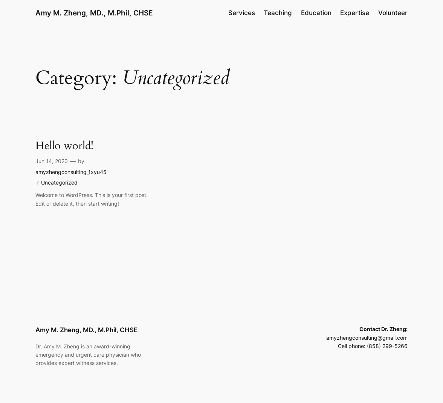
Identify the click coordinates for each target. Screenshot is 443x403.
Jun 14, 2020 (51, 161)
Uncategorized (59, 182)
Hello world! (64, 146)
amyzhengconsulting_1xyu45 (71, 172)
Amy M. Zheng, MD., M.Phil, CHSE (94, 13)
